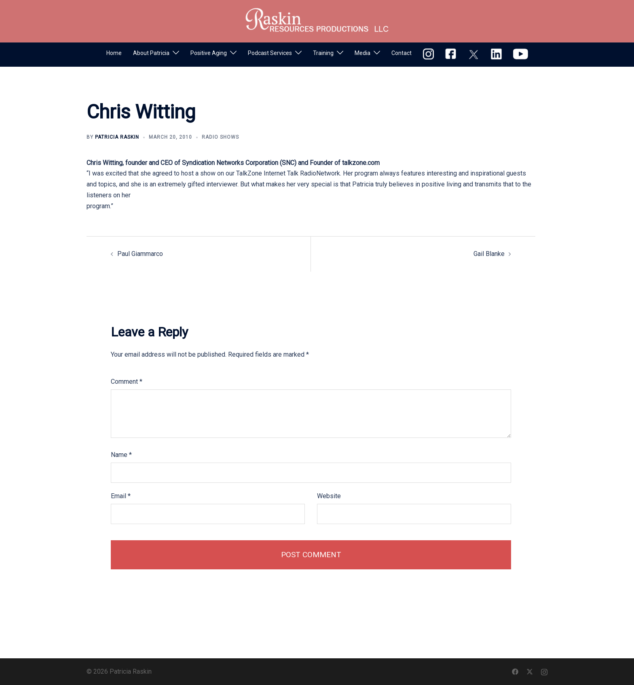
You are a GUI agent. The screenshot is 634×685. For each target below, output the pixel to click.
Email (121, 496)
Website (329, 496)
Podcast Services (270, 53)
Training (323, 53)
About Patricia (151, 53)
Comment (126, 381)
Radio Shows (220, 137)
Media (362, 53)
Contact (401, 53)
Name (121, 455)
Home (114, 53)
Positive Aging (208, 53)
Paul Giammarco (140, 254)
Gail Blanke (489, 254)
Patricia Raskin (117, 137)
